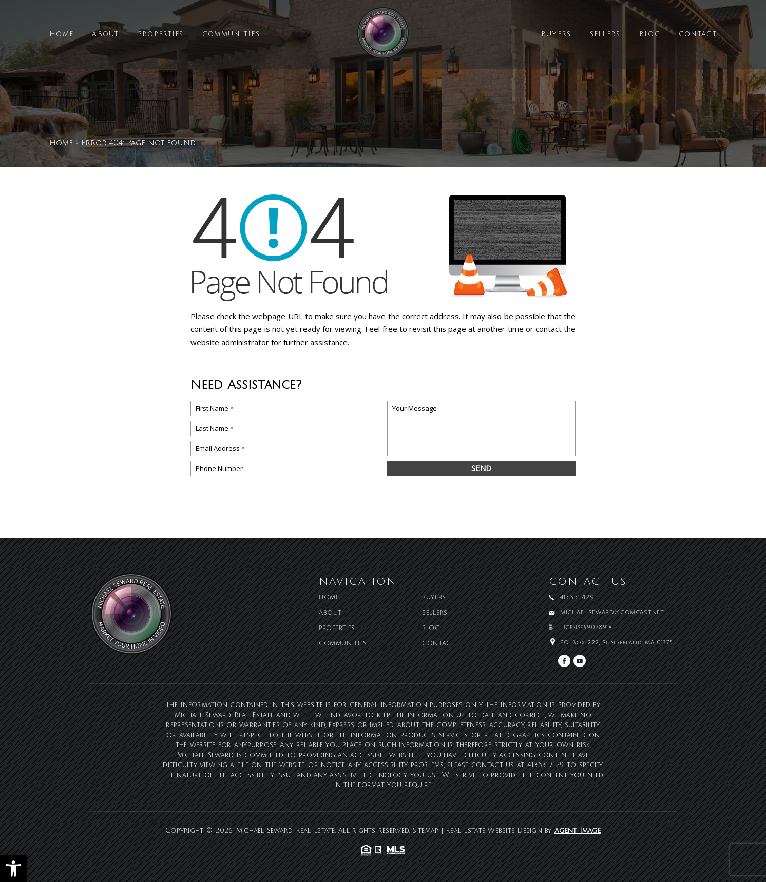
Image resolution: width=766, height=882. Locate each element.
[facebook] (564, 661)
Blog (649, 34)
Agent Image (577, 830)
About (105, 34)
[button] (13, 868)
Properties (161, 34)
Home (61, 34)
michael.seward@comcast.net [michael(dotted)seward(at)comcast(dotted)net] (612, 613)
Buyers (556, 34)
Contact (698, 34)
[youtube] (579, 661)
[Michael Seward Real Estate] (383, 36)
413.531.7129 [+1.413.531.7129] (577, 598)
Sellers (605, 34)
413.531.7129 (545, 765)
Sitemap (426, 830)
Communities (231, 34)
